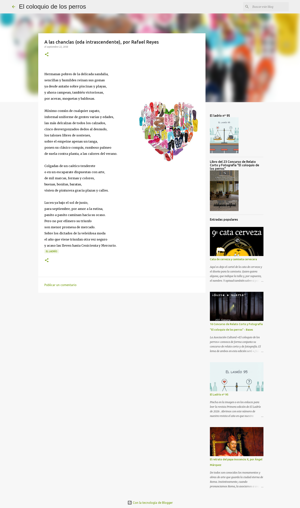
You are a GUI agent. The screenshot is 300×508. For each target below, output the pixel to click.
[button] (46, 54)
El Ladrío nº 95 (219, 394)
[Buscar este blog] (269, 6)
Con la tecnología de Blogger (150, 502)
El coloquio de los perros (52, 6)
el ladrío (51, 251)
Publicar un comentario (60, 285)
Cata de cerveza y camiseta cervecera (233, 259)
